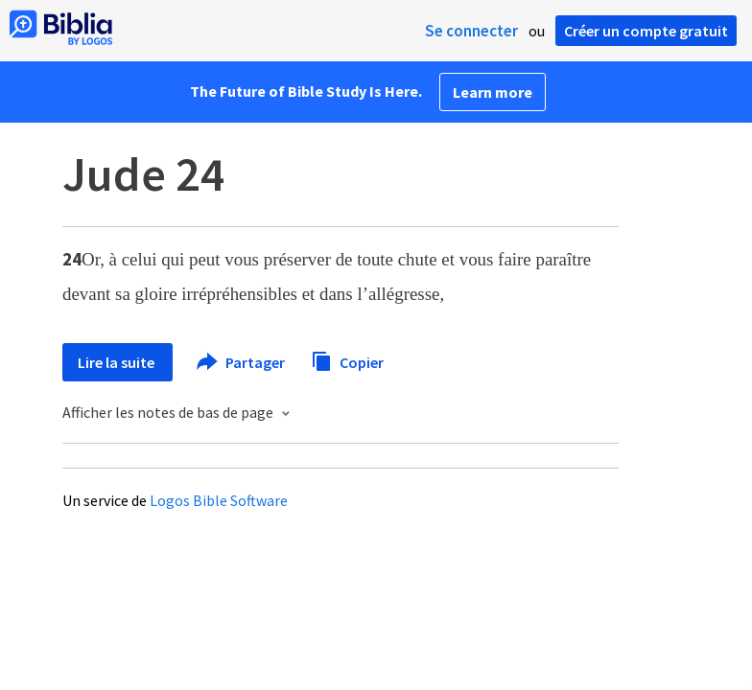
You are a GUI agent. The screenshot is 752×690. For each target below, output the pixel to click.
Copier (347, 360)
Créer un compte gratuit (646, 30)
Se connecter (471, 30)
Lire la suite (117, 362)
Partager (242, 362)
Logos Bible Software (219, 500)
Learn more (492, 92)
